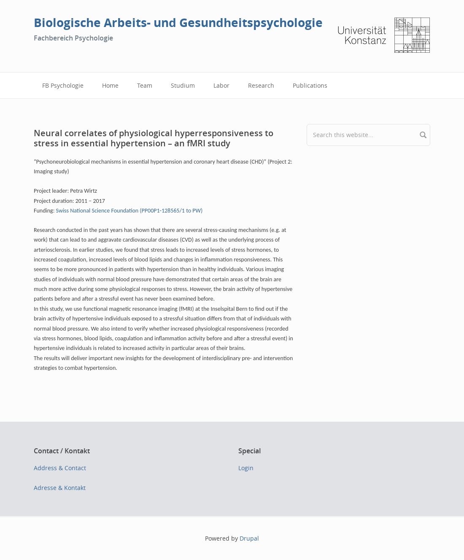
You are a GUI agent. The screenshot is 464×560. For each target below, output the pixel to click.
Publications (310, 85)
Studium (183, 85)
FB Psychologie (63, 85)
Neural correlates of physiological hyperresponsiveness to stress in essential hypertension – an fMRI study (153, 138)
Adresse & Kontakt (60, 488)
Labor (221, 85)
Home (110, 85)
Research (261, 85)
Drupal (249, 538)
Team (144, 85)
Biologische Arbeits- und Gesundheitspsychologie (178, 23)
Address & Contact (60, 468)
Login (246, 468)
